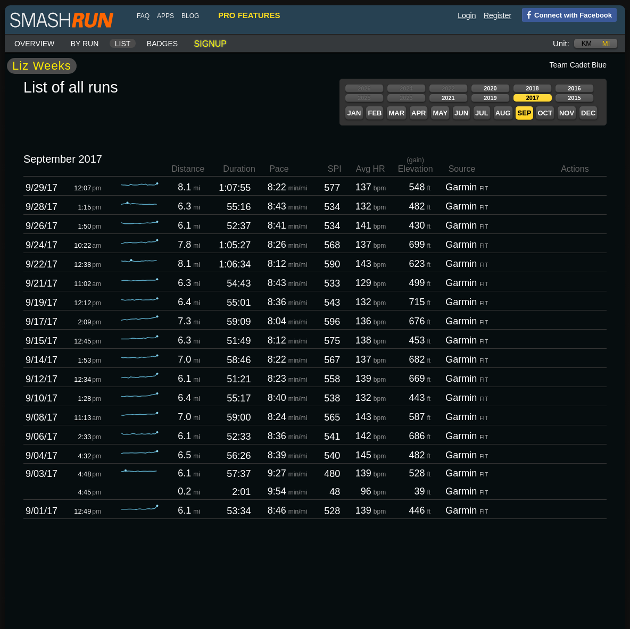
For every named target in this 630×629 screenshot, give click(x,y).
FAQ (143, 16)
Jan (354, 113)
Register (497, 15)
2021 (448, 98)
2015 (574, 98)
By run (85, 43)
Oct (544, 113)
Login (467, 15)
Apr (418, 113)
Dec (588, 113)
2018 (532, 88)
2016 (574, 88)
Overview (34, 43)
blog (190, 16)
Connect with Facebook (567, 14)
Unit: (561, 43)
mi (606, 43)
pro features (249, 15)
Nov (566, 113)
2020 (490, 88)
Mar (396, 113)
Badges (162, 43)
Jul (481, 113)
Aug (503, 113)
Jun (461, 113)
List (123, 43)
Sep (524, 113)
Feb (375, 113)
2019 (490, 98)
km (587, 43)
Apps (165, 16)
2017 (532, 98)
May (440, 113)
